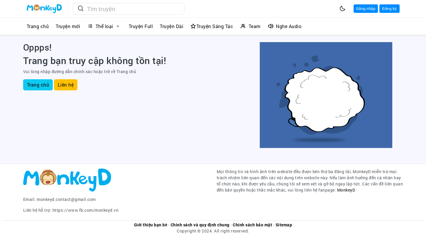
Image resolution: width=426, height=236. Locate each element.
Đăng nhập (366, 8)
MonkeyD (346, 190)
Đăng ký (389, 8)
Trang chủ (38, 85)
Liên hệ (66, 85)
